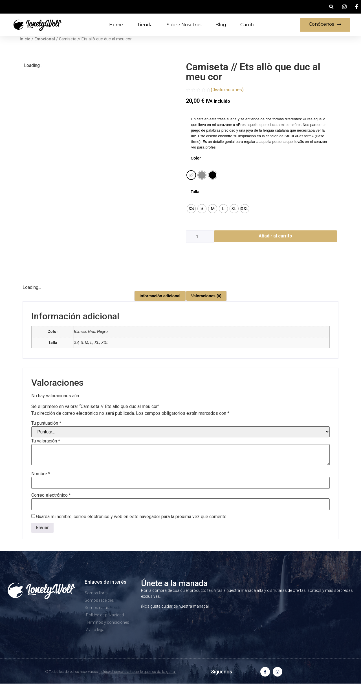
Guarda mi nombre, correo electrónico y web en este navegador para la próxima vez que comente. (131, 516)
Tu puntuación (46, 423)
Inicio (25, 39)
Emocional (44, 39)
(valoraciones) (227, 89)
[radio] (191, 175)
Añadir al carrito (275, 236)
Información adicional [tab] (160, 296)
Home (116, 24)
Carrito (248, 24)
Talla (195, 191)
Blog (220, 24)
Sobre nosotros (184, 24)
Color (196, 158)
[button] (331, 7)
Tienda (145, 24)
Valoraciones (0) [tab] (206, 296)
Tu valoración (45, 441)
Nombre (40, 474)
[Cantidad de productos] (200, 236)
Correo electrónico (51, 495)
